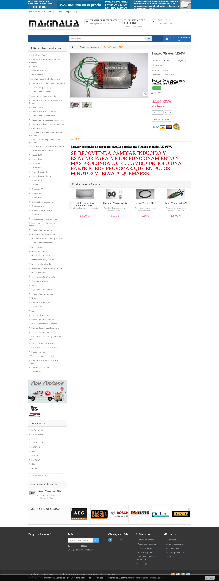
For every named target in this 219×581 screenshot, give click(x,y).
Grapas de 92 (37, 189)
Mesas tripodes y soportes (42, 319)
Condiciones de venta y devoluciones (147, 558)
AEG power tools (38, 430)
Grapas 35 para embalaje (42, 202)
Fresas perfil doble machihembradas (47, 268)
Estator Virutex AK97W (49, 491)
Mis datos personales (175, 552)
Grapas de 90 (37, 184)
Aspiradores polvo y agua (42, 87)
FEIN (33, 464)
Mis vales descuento (174, 544)
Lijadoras (35, 298)
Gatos (34, 285)
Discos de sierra (38, 352)
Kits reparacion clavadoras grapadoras (48, 146)
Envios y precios (145, 548)
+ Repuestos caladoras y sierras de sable (45, 337)
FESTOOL (35, 468)
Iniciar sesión (35, 11)
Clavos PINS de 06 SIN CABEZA (44, 150)
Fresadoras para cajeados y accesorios (48, 238)
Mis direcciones (172, 548)
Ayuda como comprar (147, 544)
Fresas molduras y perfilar (42, 259)
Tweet (156, 60)
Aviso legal (142, 563)
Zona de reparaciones (40, 367)
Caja (76, 11)
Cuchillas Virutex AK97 (115, 203)
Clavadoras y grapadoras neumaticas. (47, 120)
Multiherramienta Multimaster (44, 323)
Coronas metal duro (39, 281)
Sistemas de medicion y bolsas (44, 315)
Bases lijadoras (38, 306)
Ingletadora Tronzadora (41, 289)
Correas (34, 66)
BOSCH (34, 438)
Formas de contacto (146, 539)
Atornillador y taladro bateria (43, 96)
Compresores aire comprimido (44, 219)
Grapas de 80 (37, 180)
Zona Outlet (36, 371)
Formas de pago (145, 552)
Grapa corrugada (38, 206)
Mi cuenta (170, 534)
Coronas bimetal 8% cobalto (43, 277)
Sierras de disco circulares (42, 343)
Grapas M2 (36, 197)
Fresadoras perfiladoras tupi (43, 234)
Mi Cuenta (47, 11)
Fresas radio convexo (40, 255)
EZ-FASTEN (35, 460)
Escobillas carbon (38, 70)
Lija (32, 311)
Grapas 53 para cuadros (41, 210)
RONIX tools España (39, 55)
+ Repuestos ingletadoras (42, 294)
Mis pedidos (171, 539)
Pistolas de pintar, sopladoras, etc (45, 328)
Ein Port (34, 455)
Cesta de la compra (63, 11)
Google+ (179, 60)
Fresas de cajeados (39, 272)
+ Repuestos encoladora (41, 230)
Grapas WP (36, 214)
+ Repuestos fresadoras (41, 242)
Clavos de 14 (36, 167)
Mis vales (170, 556)
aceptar (209, 578)
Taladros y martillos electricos (44, 356)
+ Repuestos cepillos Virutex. (43, 115)
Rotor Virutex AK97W (176, 203)
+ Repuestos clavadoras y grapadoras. (47, 124)
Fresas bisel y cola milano (42, 264)
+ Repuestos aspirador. (41, 91)
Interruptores (37, 74)
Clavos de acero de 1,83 (41, 176)
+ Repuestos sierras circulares (44, 347)
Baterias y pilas (37, 107)
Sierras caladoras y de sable (43, 332)
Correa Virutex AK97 (145, 203)
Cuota (167, 60)
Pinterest (157, 65)
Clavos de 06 (36, 155)
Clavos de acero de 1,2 (41, 172)
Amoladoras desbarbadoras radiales (47, 79)
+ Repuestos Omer (39, 128)
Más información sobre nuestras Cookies (146, 578)
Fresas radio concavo (40, 251)
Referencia (156, 70)
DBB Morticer (36, 447)
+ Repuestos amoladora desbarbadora (48, 83)
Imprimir (157, 92)
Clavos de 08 (36, 159)
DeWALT (34, 451)
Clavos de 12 (36, 163)
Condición (156, 74)
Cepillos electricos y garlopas (43, 111)
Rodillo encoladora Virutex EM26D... (84, 204)
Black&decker (37, 434)
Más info (75, 139)
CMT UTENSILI (37, 442)
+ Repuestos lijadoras (40, 302)
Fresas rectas (37, 247)
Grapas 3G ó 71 (38, 193)
